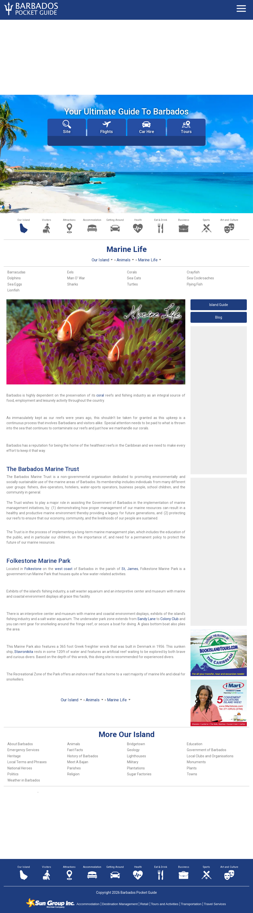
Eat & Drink (160, 220)
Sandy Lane (146, 619)
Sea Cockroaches (200, 278)
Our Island (23, 220)
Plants (192, 768)
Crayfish (193, 272)
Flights (106, 127)
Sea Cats (134, 278)
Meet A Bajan (77, 762)
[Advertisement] (126, 56)
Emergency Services (23, 750)
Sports (206, 220)
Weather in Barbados (23, 780)
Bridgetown (136, 744)
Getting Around (115, 220)
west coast (64, 569)
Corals (132, 272)
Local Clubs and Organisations (210, 756)
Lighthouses (136, 756)
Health (138, 220)
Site (67, 127)
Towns (192, 774)
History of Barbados (82, 756)
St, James (130, 569)
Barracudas (16, 272)
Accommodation (92, 220)
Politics (13, 774)
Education (194, 744)
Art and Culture (229, 220)
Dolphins (14, 278)
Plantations (136, 768)
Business (183, 220)
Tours (186, 127)
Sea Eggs (14, 284)
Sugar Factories (139, 774)
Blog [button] (218, 317)
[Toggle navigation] (241, 8)
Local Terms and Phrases (27, 762)
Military (132, 762)
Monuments (196, 762)
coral (100, 395)
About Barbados (20, 744)
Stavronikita (23, 652)
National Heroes (19, 768)
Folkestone (33, 569)
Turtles (132, 284)
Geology (133, 750)
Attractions (69, 220)
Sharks (72, 284)
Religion (73, 774)
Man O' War (76, 278)
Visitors (46, 220)
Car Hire (146, 127)
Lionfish (13, 290)
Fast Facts (75, 750)
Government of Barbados (206, 750)
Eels (70, 272)
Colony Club (169, 619)
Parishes (74, 768)
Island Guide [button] (218, 305)
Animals (73, 744)
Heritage (14, 756)
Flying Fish (195, 284)
